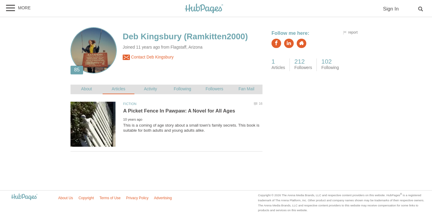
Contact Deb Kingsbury (148, 57)
